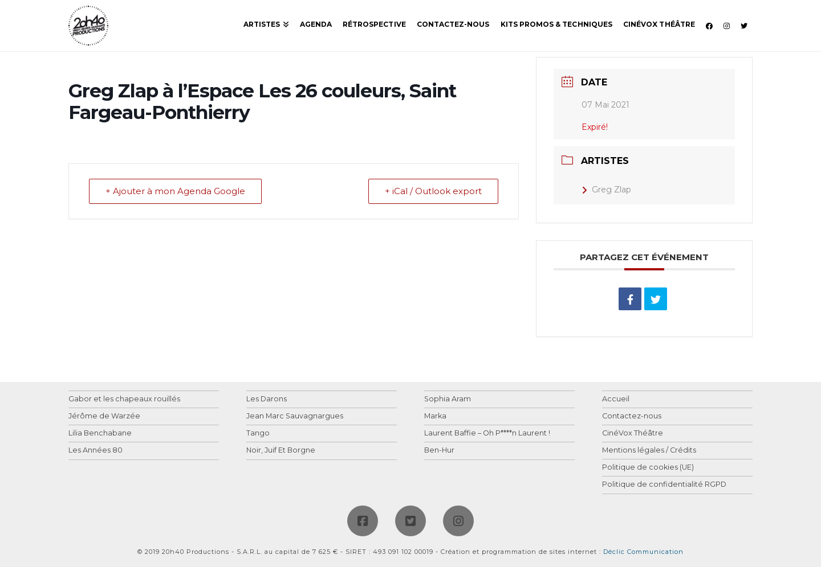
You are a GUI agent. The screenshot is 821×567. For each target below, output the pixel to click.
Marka (435, 416)
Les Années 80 (95, 450)
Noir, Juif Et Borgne (280, 450)
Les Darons (266, 399)
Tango (258, 433)
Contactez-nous (631, 416)
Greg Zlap (606, 189)
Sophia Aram (447, 399)
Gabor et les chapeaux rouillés (124, 399)
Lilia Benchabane (100, 433)
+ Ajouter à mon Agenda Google (175, 191)
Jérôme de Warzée (104, 416)
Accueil (615, 399)
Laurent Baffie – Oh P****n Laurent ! (487, 433)
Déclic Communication (643, 552)
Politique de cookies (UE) (648, 467)
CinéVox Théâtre (632, 433)
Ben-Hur (439, 450)
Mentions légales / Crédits (649, 450)
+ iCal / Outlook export (433, 191)
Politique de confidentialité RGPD (664, 484)
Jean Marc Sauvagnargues (294, 416)
